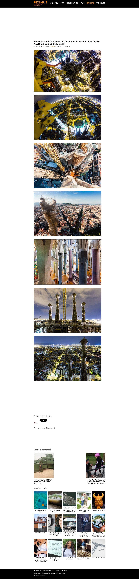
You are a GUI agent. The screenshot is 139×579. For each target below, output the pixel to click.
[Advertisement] (69, 23)
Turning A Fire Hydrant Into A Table (84, 558)
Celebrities (72, 3)
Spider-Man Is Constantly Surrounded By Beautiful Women (84, 534)
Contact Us (37, 573)
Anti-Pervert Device (98, 557)
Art (62, 3)
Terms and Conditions (48, 573)
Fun (82, 3)
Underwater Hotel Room (40, 510)
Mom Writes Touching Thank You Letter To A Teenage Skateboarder (96, 481)
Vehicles (100, 3)
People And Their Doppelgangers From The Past (55, 534)
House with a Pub (40, 532)
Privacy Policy (61, 573)
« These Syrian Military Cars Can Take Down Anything (43, 481)
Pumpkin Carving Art (98, 510)
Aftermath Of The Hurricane (55, 510)
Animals (54, 3)
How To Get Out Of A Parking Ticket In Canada (55, 559)
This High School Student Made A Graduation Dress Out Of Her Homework (40, 559)
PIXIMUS (41, 2)
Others (90, 3)
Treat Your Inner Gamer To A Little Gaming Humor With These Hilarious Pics (98, 534)
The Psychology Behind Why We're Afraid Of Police (69, 534)
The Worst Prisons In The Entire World (69, 510)
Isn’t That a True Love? (84, 510)
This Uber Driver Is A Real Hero (69, 558)
